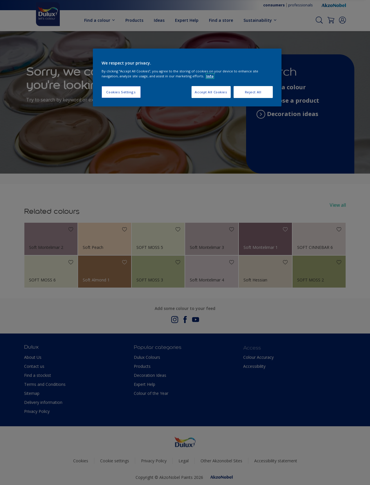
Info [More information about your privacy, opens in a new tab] (210, 76)
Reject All (253, 92)
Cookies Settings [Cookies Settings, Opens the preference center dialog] (121, 92)
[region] (187, 78)
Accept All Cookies (211, 92)
